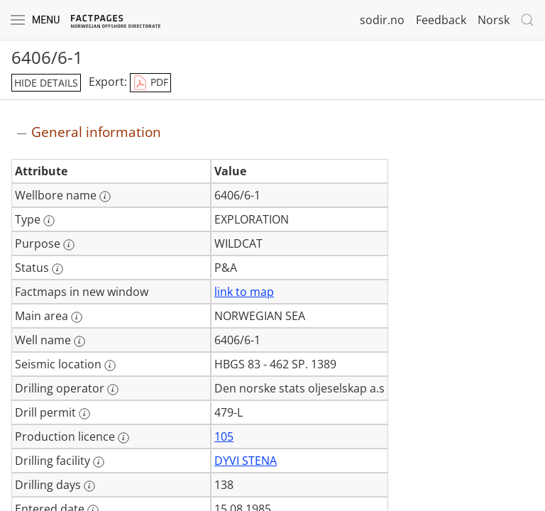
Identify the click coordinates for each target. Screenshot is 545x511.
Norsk (494, 20)
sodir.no (382, 20)
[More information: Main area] (76, 317)
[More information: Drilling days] (89, 486)
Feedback (441, 20)
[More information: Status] (57, 269)
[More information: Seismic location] (110, 365)
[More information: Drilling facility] (98, 462)
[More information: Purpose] (69, 245)
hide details (46, 82)
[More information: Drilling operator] (113, 389)
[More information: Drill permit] (84, 413)
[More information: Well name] (79, 341)
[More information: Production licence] (123, 438)
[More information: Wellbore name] (105, 196)
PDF (150, 83)
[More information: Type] (49, 220)
